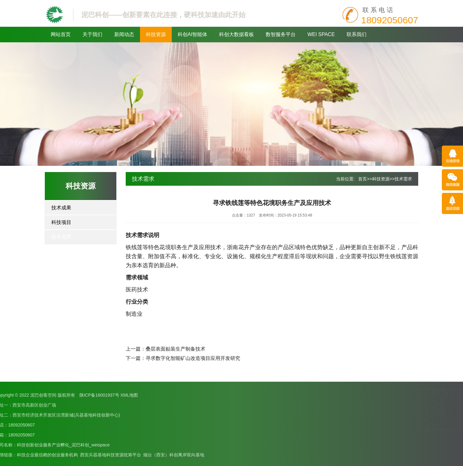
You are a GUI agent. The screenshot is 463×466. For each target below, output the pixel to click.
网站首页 (61, 34)
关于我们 (92, 34)
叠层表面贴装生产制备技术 (175, 349)
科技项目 (61, 222)
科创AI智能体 (192, 34)
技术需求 (61, 237)
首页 (362, 178)
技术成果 (61, 207)
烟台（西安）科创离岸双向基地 (80, 454)
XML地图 (36, 395)
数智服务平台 (281, 34)
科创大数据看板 (236, 34)
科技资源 (156, 34)
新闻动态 (124, 34)
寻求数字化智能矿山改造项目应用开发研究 (193, 358)
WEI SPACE (321, 34)
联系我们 (357, 34)
